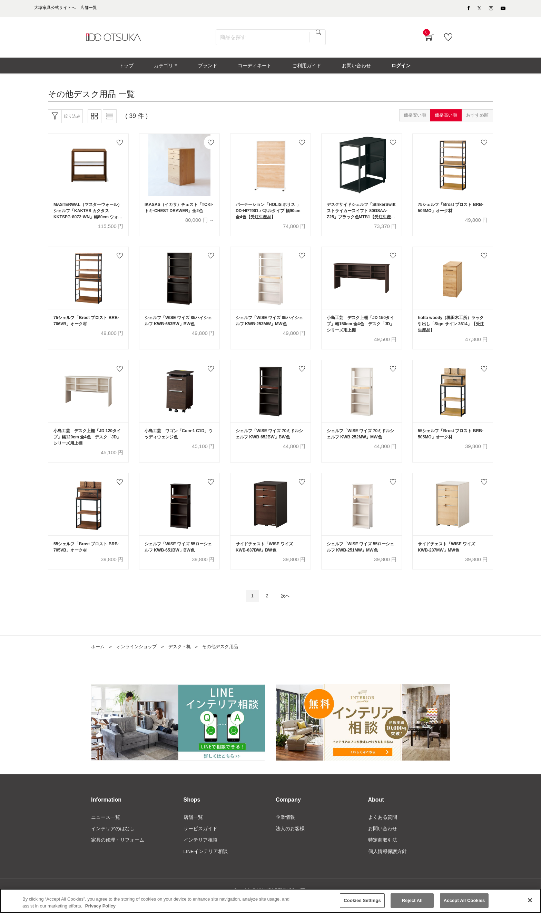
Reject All (412, 900)
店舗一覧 (193, 828)
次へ (287, 606)
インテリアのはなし (113, 840)
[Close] (530, 900)
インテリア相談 (200, 851)
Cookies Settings (362, 900)
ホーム (98, 656)
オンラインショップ (139, 656)
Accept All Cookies (464, 900)
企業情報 (285, 828)
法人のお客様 (290, 840)
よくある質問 (382, 828)
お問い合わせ (382, 840)
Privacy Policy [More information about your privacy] (100, 906)
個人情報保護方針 (387, 863)
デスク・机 (185, 656)
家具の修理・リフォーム (117, 851)
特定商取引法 (382, 851)
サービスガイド (200, 840)
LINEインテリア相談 (206, 863)
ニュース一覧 (105, 828)
